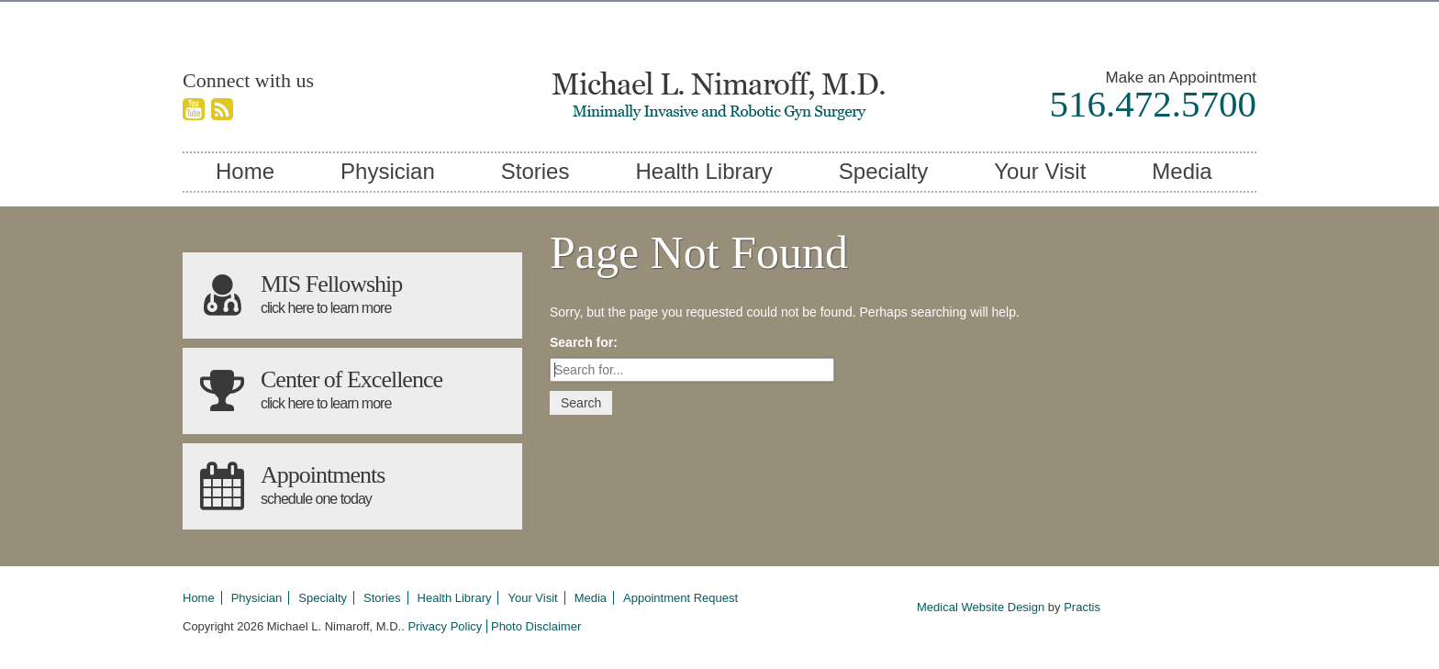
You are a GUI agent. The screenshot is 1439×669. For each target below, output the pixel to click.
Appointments (352, 486)
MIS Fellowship (352, 295)
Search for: (584, 342)
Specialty (883, 171)
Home (245, 171)
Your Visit (1040, 171)
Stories (535, 171)
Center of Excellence (352, 391)
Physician (387, 171)
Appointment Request (680, 598)
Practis (1082, 607)
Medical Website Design (980, 607)
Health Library (703, 171)
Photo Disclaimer (536, 626)
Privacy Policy (444, 626)
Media (1181, 171)
